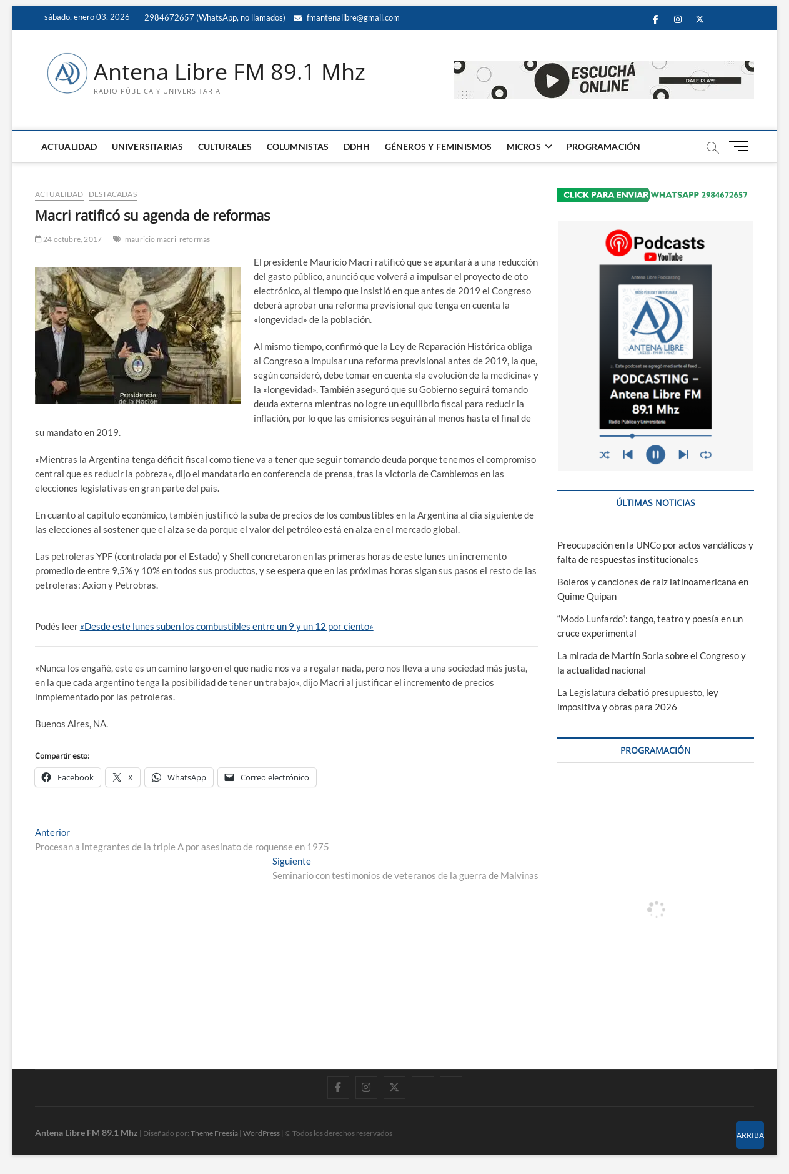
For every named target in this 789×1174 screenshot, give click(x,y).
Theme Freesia (214, 1133)
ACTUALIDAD (69, 146)
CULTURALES (225, 146)
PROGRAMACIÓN (603, 146)
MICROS (524, 146)
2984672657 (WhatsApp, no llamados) (213, 17)
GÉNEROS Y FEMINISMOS (438, 146)
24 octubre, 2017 (68, 239)
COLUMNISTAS (298, 146)
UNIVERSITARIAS (148, 146)
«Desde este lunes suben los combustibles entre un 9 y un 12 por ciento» (227, 626)
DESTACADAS (113, 194)
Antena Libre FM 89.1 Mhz (229, 72)
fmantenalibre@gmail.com (347, 17)
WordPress (261, 1133)
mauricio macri (150, 239)
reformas (195, 239)
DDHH (357, 146)
